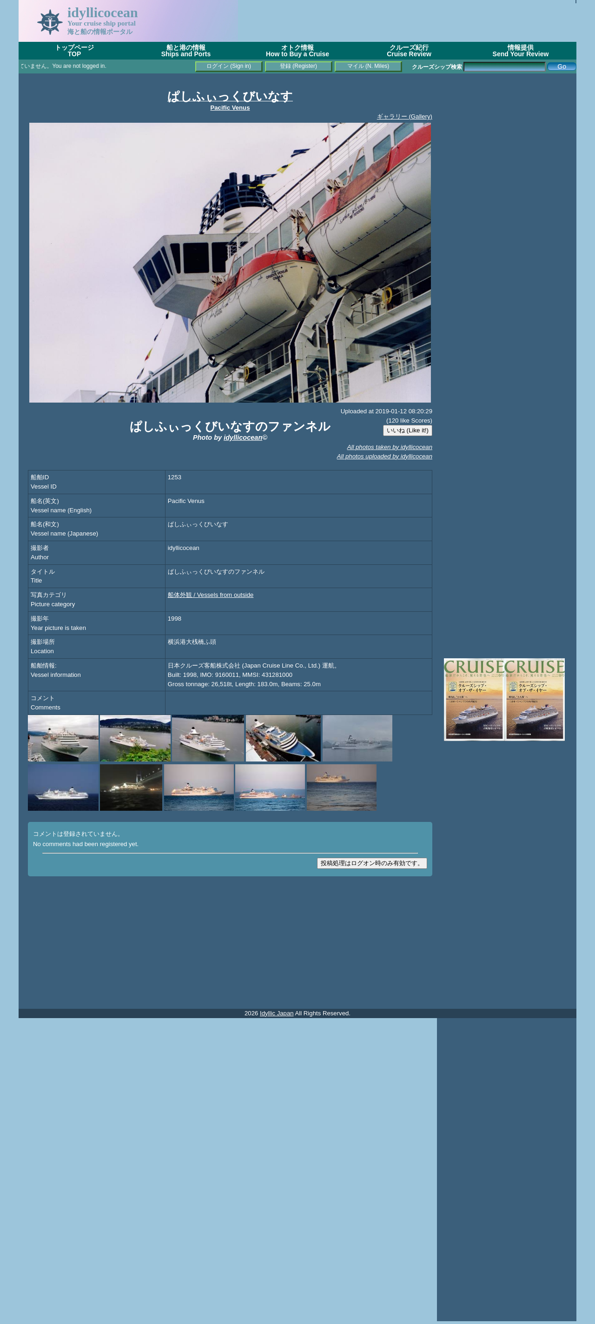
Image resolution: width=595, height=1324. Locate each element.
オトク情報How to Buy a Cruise (297, 51)
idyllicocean (243, 437)
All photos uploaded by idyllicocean (384, 456)
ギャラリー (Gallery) (404, 116)
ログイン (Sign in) (228, 66)
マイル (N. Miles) (368, 66)
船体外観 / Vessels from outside (211, 594)
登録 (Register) (298, 66)
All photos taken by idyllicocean (389, 447)
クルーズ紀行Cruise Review (409, 51)
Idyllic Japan (277, 1013)
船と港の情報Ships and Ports (186, 51)
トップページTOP (74, 51)
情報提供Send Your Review (521, 51)
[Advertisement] (407, 21)
